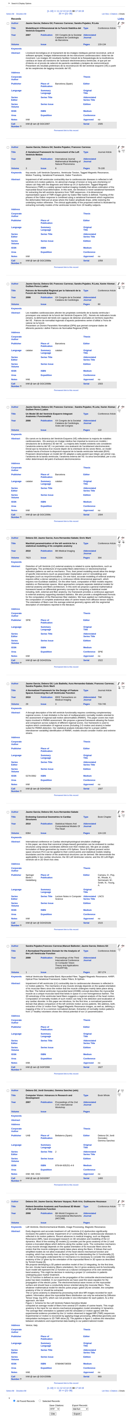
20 (60, 13)
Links (121, 18)
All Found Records (26, 1401)
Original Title (87, 91)
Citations (114, 14)
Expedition (46, 115)
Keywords (16, 48)
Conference (89, 115)
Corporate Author (16, 78)
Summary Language (46, 91)
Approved (88, 119)
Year (13, 35)
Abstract (15, 53)
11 (58, 11)
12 (61, 11)
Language (16, 90)
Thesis (86, 77)
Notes (14, 119)
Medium (87, 111)
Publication (47, 35)
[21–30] (68, 13)
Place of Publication (47, 85)
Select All (10, 14)
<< (55, 11)
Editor (86, 83)
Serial (86, 124)
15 (70, 11)
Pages (86, 44)
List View (105, 14)
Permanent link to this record (66, 130)
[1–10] (50, 11)
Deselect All (21, 14)
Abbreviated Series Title (89, 98)
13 (64, 11)
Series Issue (47, 104)
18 (79, 11)
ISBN (43, 111)
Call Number (15, 125)
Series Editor (14, 98)
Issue (43, 44)
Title (13, 28)
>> (63, 13)
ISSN (13, 111)
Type (85, 28)
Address (15, 72)
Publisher (16, 83)
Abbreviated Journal (89, 36)
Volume (15, 44)
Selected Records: (51, 1401)
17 (76, 11)
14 (67, 11)
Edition (87, 104)
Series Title (46, 97)
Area (13, 115)
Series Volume (15, 105)
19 (82, 11)
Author (14, 23)
